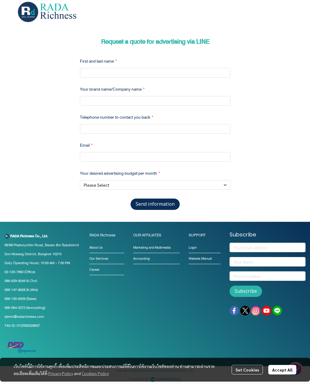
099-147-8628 (14, 290)
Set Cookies (247, 369)
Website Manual (200, 258)
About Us (96, 247)
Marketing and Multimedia (152, 247)
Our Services (98, 258)
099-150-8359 (15, 299)
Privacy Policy (60, 373)
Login (193, 247)
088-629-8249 (14, 281)
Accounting (141, 258)
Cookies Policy (95, 373)
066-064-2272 (14, 308)
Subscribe (246, 291)
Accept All (282, 369)
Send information (155, 204)
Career (94, 269)
